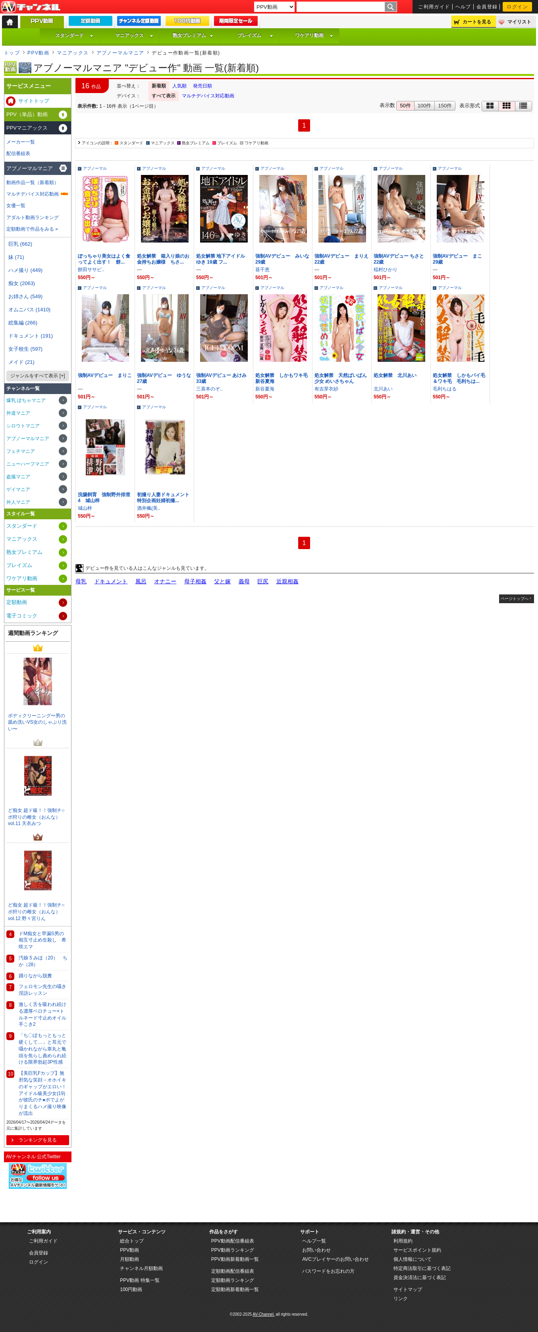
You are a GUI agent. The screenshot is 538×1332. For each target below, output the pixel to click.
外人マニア (18, 502)
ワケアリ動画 (314, 35)
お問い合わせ (316, 1250)
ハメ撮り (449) (25, 270)
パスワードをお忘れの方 (328, 1271)
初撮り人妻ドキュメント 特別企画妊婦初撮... (165, 497)
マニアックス (134, 35)
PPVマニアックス (27, 128)
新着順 (159, 86)
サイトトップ (33, 101)
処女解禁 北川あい (395, 375)
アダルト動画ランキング (32, 217)
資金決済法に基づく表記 (419, 1277)
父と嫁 (222, 581)
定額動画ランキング (232, 1280)
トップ (12, 53)
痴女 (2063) (21, 283)
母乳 (81, 581)
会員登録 (487, 7)
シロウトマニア (23, 426)
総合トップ (132, 1241)
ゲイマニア (18, 489)
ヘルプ (463, 7)
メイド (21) (21, 362)
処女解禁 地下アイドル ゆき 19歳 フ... (220, 259)
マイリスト (519, 22)
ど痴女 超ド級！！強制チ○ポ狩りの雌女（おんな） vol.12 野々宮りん (36, 911)
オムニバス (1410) (29, 310)
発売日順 (202, 86)
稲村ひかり (385, 269)
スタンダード (74, 35)
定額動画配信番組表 (232, 1271)
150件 (445, 106)
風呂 (141, 581)
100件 (425, 106)
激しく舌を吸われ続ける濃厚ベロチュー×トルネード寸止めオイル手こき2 (42, 1014)
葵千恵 (262, 269)
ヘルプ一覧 (314, 1241)
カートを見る (477, 22)
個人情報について (412, 1259)
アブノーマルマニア (120, 53)
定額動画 (16, 602)
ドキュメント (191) (30, 336)
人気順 (179, 86)
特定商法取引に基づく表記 (422, 1268)
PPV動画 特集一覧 (139, 1280)
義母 (244, 581)
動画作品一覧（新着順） (32, 182)
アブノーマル (95, 168)
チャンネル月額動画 (141, 1268)
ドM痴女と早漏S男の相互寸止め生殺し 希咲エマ (42, 940)
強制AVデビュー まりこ (105, 375)
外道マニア (18, 413)
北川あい (383, 389)
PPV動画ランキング (232, 1250)
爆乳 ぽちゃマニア (26, 400)
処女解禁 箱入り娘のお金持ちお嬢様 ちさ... (163, 259)
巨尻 (262, 581)
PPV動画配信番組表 (232, 1241)
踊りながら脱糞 (35, 976)
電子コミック (21, 616)
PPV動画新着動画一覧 (235, 1259)
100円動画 (131, 1289)
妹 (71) (16, 257)
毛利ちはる (445, 389)
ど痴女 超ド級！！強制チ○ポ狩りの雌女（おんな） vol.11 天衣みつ (36, 817)
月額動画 (129, 1259)
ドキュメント (110, 581)
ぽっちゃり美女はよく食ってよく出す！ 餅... (104, 259)
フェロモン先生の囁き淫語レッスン (42, 990)
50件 (405, 106)
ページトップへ (514, 598)
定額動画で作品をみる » (32, 229)
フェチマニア (20, 451)
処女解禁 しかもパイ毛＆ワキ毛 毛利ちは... (459, 378)
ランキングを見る (38, 1140)
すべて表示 (163, 96)
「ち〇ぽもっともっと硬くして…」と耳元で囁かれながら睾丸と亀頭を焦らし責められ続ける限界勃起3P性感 (42, 1049)
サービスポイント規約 (417, 1250)
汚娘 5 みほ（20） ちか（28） (43, 961)
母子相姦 (195, 581)
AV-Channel (30, 7)
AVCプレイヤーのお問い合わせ (335, 1259)
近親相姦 (287, 581)
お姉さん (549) (25, 296)
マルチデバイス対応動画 (208, 96)
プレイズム (255, 35)
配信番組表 (18, 153)
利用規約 (403, 1241)
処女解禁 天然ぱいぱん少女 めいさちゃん (340, 378)
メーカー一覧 (20, 142)
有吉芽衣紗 (326, 389)
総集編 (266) (22, 323)
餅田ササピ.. (91, 269)
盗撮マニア (18, 477)
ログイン (517, 7)
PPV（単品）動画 (27, 114)
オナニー (165, 581)
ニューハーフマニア (27, 464)
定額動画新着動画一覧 (235, 1289)
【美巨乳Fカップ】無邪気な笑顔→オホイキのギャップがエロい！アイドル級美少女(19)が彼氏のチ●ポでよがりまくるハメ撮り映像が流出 (42, 1093)
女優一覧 (15, 205)
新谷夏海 (264, 389)
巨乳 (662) (20, 244)
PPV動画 (38, 53)
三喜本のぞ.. (209, 389)
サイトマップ (407, 1289)
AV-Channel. (263, 1314)
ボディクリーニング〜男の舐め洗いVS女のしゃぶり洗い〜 (37, 722)
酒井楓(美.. (148, 508)
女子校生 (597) (25, 349)
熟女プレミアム (193, 35)
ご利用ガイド (434, 7)
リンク (400, 1298)
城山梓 (85, 508)
